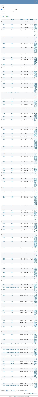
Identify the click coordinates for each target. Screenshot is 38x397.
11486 (4, 376)
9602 (4, 175)
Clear (8, 16)
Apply (3, 16)
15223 (4, 37)
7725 (4, 331)
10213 (4, 215)
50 (26, 390)
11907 (4, 368)
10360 (4, 77)
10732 (4, 258)
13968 (4, 385)
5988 (4, 272)
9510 (4, 371)
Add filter (2, 11)
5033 (4, 339)
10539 (4, 197)
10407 (4, 161)
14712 (4, 310)
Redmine (15, 396)
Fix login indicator (35, 128)
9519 (4, 170)
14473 (4, 99)
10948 (4, 326)
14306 (4, 383)
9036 (4, 127)
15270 (4, 312)
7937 (4, 276)
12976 (4, 315)
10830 (4, 149)
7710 (4, 352)
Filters (3, 7)
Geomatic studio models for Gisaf (12, 92)
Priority (31, 19)
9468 (4, 280)
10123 (4, 64)
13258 (4, 192)
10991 (4, 139)
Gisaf (12, 24)
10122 (4, 223)
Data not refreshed (36, 100)
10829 (4, 196)
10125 (4, 119)
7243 (4, 21)
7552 (4, 263)
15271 (4, 153)
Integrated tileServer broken (36, 154)
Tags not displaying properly (36, 235)
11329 (4, 301)
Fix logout (36, 294)
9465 (4, 113)
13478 (4, 53)
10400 (4, 172)
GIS (12, 21)
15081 (4, 287)
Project (12, 19)
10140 (4, 57)
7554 (4, 71)
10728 (4, 74)
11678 (4, 355)
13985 (4, 138)
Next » (14, 390)
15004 (4, 92)
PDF (36, 393)
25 (25, 390)
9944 (4, 365)
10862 (4, 133)
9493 (4, 212)
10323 (4, 229)
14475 (4, 363)
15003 (4, 241)
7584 (4, 104)
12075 (4, 378)
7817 (4, 322)
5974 (4, 156)
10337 (4, 87)
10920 (4, 358)
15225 (4, 27)
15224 (4, 24)
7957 (4, 116)
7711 (4, 349)
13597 (4, 303)
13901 (4, 187)
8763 (4, 289)
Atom (32, 393)
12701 (4, 237)
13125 (4, 164)
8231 (4, 129)
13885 (4, 259)
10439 (4, 226)
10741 (4, 334)
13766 (4, 210)
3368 (4, 81)
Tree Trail (12, 99)
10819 (4, 107)
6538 (4, 247)
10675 (4, 347)
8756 (4, 181)
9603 (4, 178)
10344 (4, 29)
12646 (4, 343)
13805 (4, 43)
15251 (4, 234)
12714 (4, 307)
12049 (4, 136)
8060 (4, 295)
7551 (4, 268)
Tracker (21, 19)
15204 (4, 59)
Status (3, 9)
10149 (4, 146)
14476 (4, 361)
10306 (4, 168)
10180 (4, 101)
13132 (4, 67)
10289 (4, 205)
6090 (4, 220)
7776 (4, 320)
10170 (4, 294)
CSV (34, 393)
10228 (4, 47)
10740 (4, 83)
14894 (4, 253)
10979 (4, 284)
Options (3, 12)
